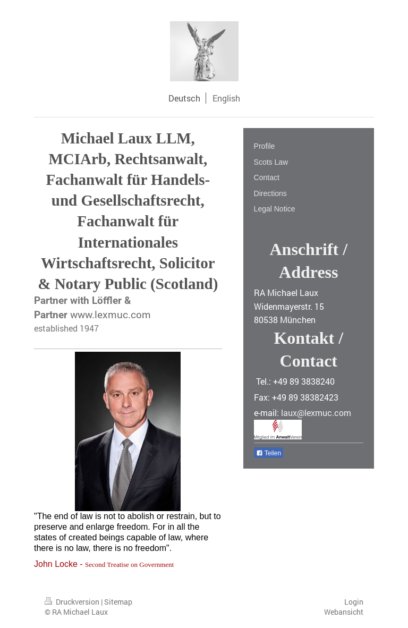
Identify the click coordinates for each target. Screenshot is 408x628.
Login (353, 602)
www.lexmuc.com (110, 314)
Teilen (268, 453)
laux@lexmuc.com (316, 412)
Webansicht (343, 612)
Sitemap (118, 602)
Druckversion (73, 602)
